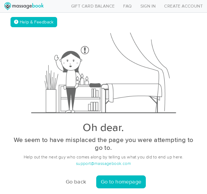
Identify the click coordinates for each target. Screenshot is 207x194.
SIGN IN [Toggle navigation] (148, 6)
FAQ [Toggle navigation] (127, 6)
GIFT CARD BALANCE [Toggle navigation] (93, 6)
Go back (76, 182)
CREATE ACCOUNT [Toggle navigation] (183, 6)
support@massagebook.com (103, 163)
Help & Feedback (34, 22)
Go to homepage (121, 182)
